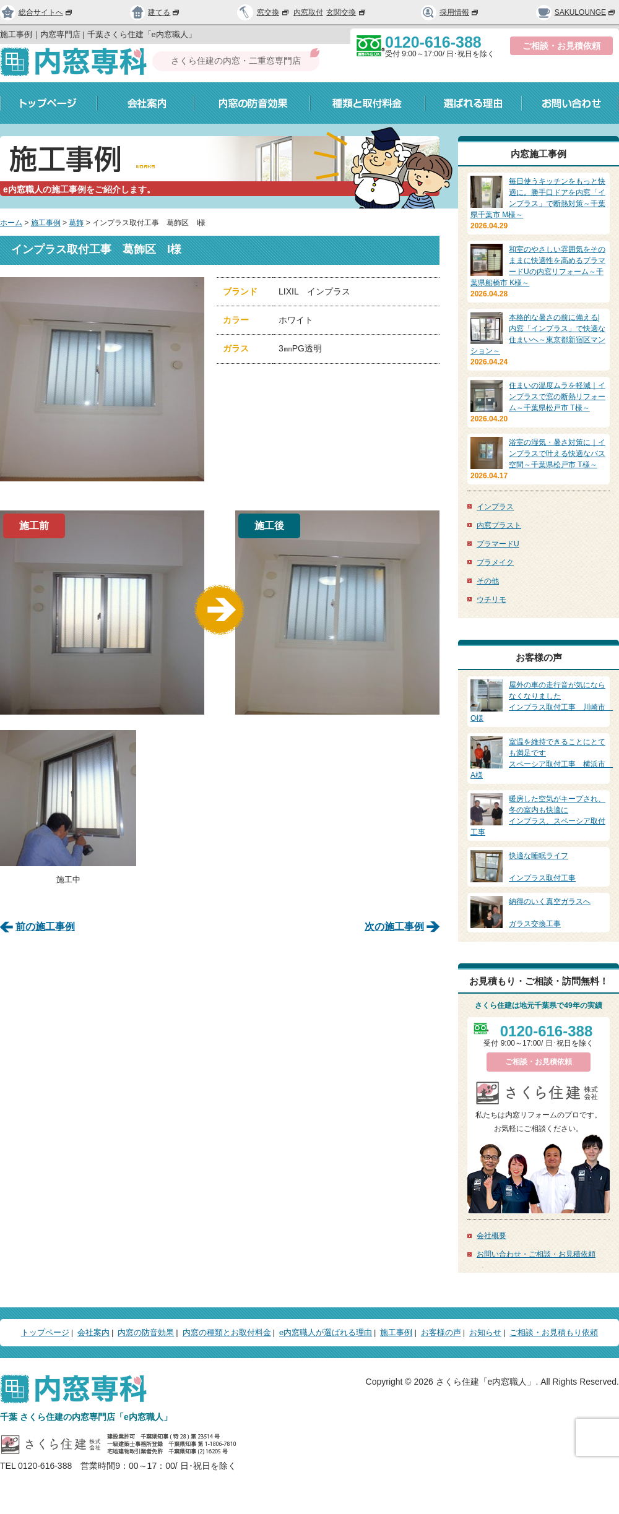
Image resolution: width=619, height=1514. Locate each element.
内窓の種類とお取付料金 (227, 1332)
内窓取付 (308, 12)
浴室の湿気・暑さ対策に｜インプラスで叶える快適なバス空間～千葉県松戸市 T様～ (557, 453)
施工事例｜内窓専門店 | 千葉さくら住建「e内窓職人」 (98, 34)
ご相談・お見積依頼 (561, 46)
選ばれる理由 (473, 103)
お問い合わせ (570, 103)
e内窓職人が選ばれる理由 (325, 1332)
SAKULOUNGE (576, 12)
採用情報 (450, 12)
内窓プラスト (499, 525)
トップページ (48, 103)
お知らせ (485, 1332)
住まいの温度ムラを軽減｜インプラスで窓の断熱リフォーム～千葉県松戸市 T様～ (557, 396)
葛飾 (76, 222)
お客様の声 (441, 1332)
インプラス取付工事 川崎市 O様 (541, 701)
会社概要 (491, 1235)
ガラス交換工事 (538, 912)
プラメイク (495, 562)
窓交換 (273, 12)
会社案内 (145, 103)
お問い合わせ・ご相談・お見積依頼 (536, 1254)
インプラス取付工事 (538, 866)
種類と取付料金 (367, 103)
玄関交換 (346, 12)
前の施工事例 (45, 924)
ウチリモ (491, 599)
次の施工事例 (394, 924)
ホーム (11, 222)
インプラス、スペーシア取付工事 (538, 815)
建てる (155, 12)
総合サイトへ (36, 12)
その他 (488, 581)
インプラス (495, 506)
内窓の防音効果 (252, 103)
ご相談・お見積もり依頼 (553, 1332)
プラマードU (498, 544)
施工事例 (46, 222)
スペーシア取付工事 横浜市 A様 (541, 758)
